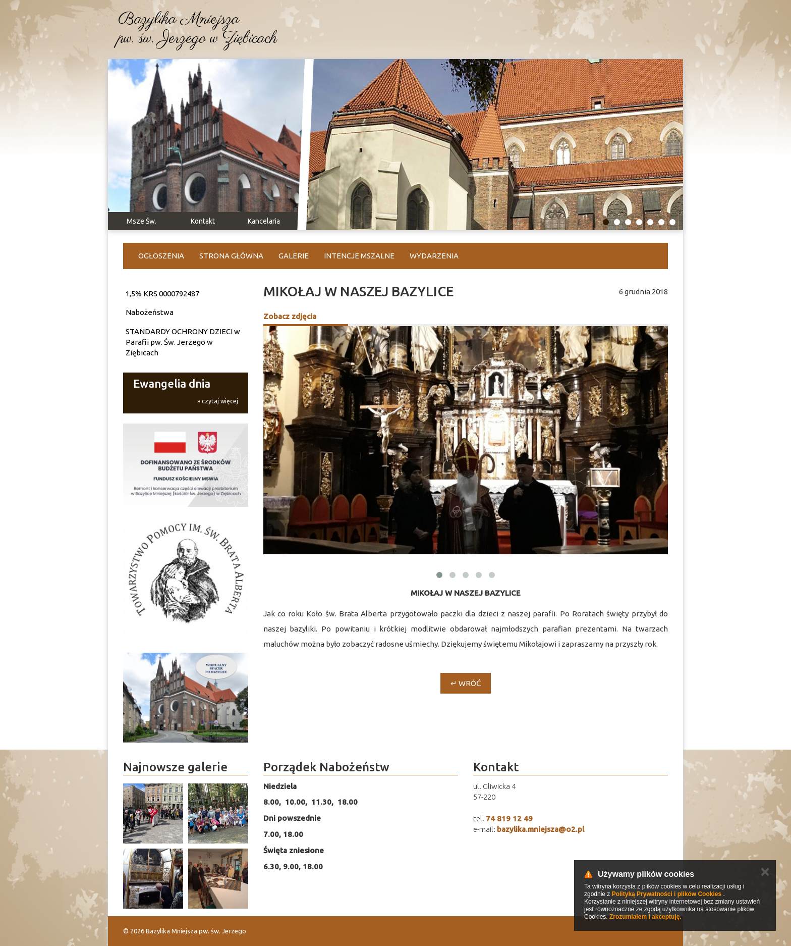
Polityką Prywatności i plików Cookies (666, 894)
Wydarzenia (434, 255)
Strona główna (231, 255)
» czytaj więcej (217, 401)
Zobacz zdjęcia (289, 316)
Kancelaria (264, 221)
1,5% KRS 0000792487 (162, 293)
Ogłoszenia (161, 255)
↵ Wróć (465, 683)
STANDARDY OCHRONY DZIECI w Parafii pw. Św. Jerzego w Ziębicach (183, 342)
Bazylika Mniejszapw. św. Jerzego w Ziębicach (197, 29)
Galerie (293, 255)
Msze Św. (141, 221)
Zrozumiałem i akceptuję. (645, 916)
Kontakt (203, 221)
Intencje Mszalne (359, 255)
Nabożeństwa (150, 312)
